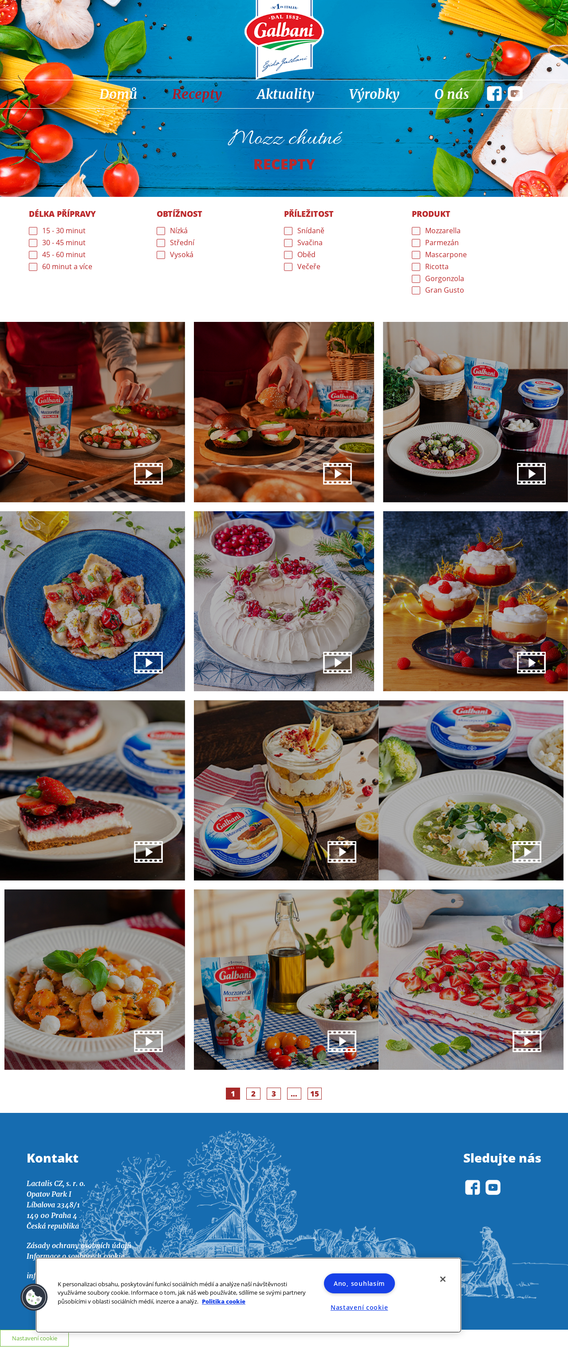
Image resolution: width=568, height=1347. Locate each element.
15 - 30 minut (64, 230)
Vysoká (181, 254)
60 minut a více (67, 266)
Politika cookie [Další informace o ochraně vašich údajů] (223, 1301)
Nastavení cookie (359, 1307)
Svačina (310, 242)
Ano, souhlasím (359, 1283)
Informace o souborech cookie (75, 1257)
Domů (118, 94)
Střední (182, 242)
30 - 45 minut (64, 242)
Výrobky (374, 94)
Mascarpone (446, 254)
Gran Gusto (444, 290)
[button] (34, 1297)
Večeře (308, 266)
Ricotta (437, 266)
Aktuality (285, 94)
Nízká (179, 230)
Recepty (197, 94)
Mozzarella (443, 230)
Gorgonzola (444, 278)
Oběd (306, 254)
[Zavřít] (443, 1279)
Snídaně (310, 230)
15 (316, 1094)
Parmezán (442, 242)
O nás (451, 94)
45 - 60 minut (64, 254)
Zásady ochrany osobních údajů (79, 1246)
